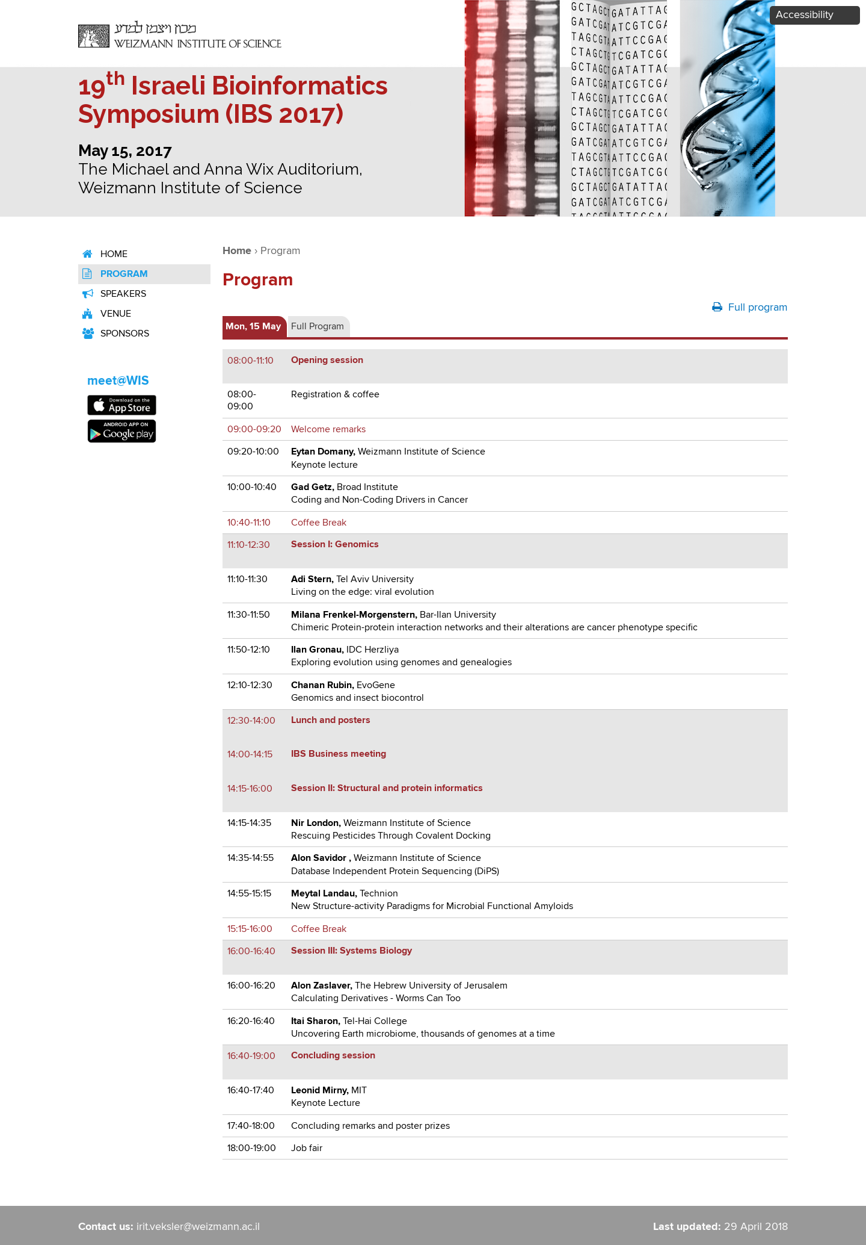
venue (104, 314)
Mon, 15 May (253, 326)
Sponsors (113, 334)
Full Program (317, 326)
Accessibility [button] (805, 15)
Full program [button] (750, 307)
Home (102, 254)
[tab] (255, 326)
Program (113, 274)
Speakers (112, 294)
